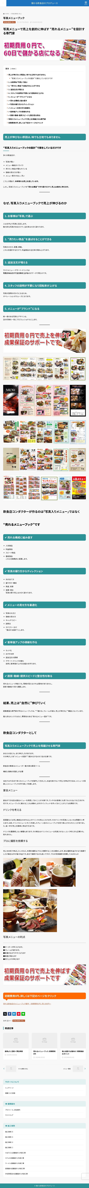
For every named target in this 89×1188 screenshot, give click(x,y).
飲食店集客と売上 (16, 13)
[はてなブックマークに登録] (14, 1014)
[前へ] (23, 1069)
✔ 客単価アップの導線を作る (19, 111)
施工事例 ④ (9, 1132)
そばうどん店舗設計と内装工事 (15, 1153)
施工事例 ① (9, 1148)
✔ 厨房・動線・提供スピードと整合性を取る (24, 115)
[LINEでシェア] (23, 1014)
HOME (6, 13)
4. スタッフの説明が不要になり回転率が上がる (26, 93)
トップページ (9, 1088)
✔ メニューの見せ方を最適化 (19, 108)
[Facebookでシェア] (9, 1014)
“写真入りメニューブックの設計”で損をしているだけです (32, 78)
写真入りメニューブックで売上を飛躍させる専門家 (27, 119)
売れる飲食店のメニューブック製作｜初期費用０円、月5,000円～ (27, 1004)
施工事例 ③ (9, 1137)
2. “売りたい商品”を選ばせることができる (24, 86)
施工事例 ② (9, 1142)
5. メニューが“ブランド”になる (20, 97)
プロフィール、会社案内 (12, 1110)
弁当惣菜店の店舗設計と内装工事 (16, 1174)
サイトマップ (9, 1115)
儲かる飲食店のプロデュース (44, 3)
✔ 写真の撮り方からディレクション (21, 104)
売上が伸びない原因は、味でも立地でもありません (27, 74)
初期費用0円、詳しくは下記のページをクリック (25, 122)
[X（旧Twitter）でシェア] (5, 1014)
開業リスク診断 (10, 1093)
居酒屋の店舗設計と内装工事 (15, 1169)
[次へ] (65, 1069)
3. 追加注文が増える (16, 89)
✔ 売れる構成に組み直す (17, 100)
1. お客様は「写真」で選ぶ (17, 82)
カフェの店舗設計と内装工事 (14, 1158)
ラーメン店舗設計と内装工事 (14, 1163)
